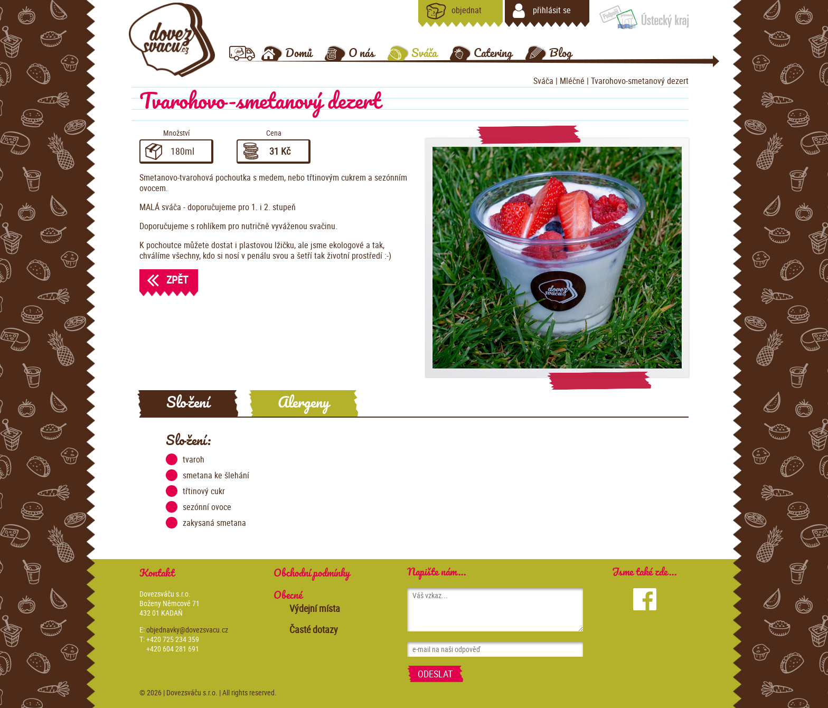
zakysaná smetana (206, 522)
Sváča (543, 81)
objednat (454, 11)
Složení (187, 403)
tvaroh (185, 459)
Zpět (163, 279)
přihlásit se (542, 11)
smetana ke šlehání (207, 475)
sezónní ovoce (198, 507)
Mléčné (573, 81)
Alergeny (303, 403)
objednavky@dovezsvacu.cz (187, 630)
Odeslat (435, 673)
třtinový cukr (195, 491)
